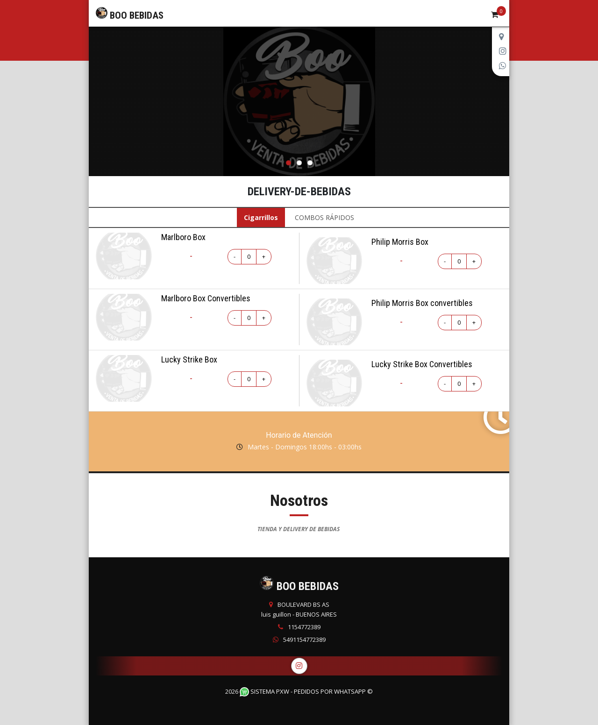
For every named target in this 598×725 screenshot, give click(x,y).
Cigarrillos (261, 217)
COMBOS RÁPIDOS (324, 217)
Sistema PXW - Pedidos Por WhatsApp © (306, 691)
